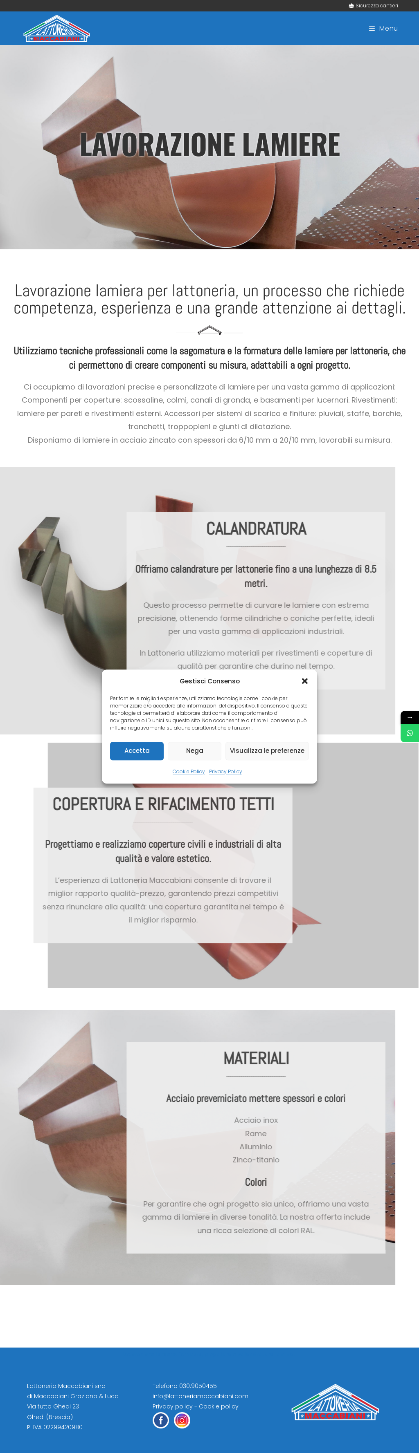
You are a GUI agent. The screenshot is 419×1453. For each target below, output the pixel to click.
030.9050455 (198, 1386)
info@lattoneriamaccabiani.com (200, 1396)
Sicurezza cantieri (377, 5)
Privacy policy (173, 1406)
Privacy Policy (225, 771)
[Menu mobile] (383, 28)
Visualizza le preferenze (267, 750)
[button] (305, 681)
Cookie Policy (189, 771)
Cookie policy (219, 1406)
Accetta (137, 750)
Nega (194, 750)
